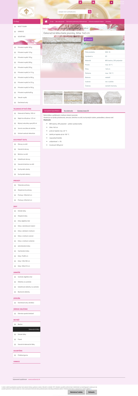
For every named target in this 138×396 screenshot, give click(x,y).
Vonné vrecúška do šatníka (26, 128)
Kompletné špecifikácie (52, 110)
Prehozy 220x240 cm (25, 200)
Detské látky (22, 334)
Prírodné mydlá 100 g (25, 47)
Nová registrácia (101, 2)
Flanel (20, 339)
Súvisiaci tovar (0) (83, 110)
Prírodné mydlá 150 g (25, 57)
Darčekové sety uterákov (26, 302)
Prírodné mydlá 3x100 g (26, 77)
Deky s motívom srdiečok (26, 241)
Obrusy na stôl (22, 144)
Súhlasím (91, 392)
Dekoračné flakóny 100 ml (26, 113)
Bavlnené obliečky (24, 292)
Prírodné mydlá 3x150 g (26, 87)
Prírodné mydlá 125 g (25, 52)
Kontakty (108, 21)
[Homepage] (47, 21)
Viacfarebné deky (23, 251)
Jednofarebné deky (24, 246)
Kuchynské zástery (24, 174)
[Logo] (26, 12)
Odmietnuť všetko (76, 392)
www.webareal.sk (34, 379)
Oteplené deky (22, 216)
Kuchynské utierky (24, 169)
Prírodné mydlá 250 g (25, 67)
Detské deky (22, 211)
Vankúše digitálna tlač (25, 277)
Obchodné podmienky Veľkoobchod (76, 21)
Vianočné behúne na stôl (26, 164)
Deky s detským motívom (26, 231)
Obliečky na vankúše (24, 282)
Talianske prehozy (24, 185)
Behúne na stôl (23, 154)
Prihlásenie (87, 2)
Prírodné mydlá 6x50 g (25, 92)
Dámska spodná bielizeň (26, 313)
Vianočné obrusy (23, 149)
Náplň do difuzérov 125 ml (26, 118)
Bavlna (20, 324)
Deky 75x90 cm (23, 256)
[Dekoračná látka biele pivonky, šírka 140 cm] (53, 92)
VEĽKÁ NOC (22, 36)
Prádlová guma (23, 355)
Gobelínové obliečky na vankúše (28, 287)
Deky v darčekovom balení (26, 226)
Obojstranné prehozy (25, 190)
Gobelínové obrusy (24, 159)
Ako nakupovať (59, 21)
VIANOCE (21, 31)
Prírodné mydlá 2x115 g (26, 72)
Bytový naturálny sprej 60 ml (27, 123)
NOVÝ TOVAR (22, 26)
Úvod (44, 28)
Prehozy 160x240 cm (25, 195)
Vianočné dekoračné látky (26, 344)
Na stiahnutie (68, 110)
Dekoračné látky (34, 329)
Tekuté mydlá (22, 97)
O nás (51, 21)
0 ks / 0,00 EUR (119, 1)
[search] (89, 12)
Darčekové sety (23, 102)
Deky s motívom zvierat (25, 236)
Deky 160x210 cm (24, 266)
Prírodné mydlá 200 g (25, 62)
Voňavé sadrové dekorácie (26, 133)
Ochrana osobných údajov (96, 21)
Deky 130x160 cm (24, 261)
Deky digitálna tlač (24, 221)
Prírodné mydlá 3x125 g (26, 82)
